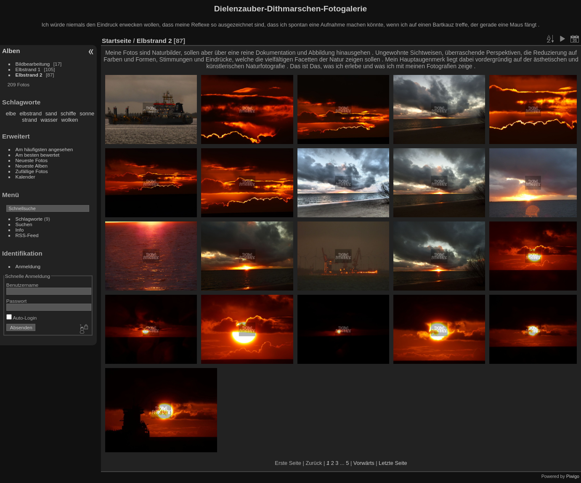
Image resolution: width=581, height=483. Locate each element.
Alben (11, 50)
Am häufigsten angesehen (44, 149)
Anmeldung (28, 266)
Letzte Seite (393, 463)
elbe (11, 113)
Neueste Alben (32, 165)
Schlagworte (29, 218)
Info (20, 229)
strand (29, 120)
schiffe (68, 113)
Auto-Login (21, 317)
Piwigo (572, 476)
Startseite (116, 40)
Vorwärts (363, 463)
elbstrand (30, 113)
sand (51, 113)
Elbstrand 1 (28, 69)
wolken (69, 120)
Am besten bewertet (38, 154)
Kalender (25, 176)
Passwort (16, 301)
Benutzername (22, 285)
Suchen (24, 224)
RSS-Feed (27, 235)
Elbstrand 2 (29, 74)
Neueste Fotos (32, 160)
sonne (87, 113)
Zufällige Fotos (32, 171)
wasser (49, 120)
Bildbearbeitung (33, 64)
